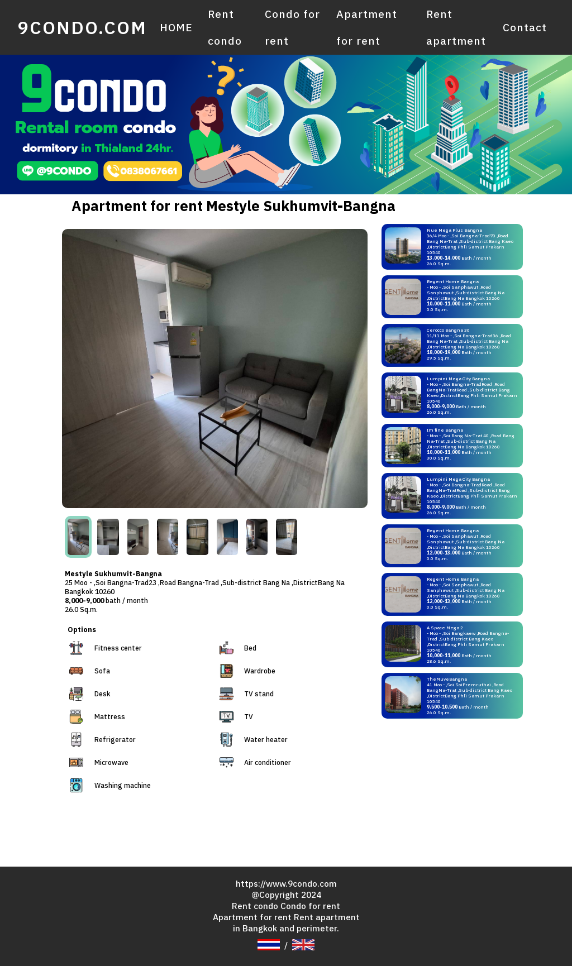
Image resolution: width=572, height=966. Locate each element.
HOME (175, 27)
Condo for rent (292, 26)
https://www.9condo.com (286, 882)
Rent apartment (456, 26)
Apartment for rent (366, 26)
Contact (525, 27)
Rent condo (223, 26)
